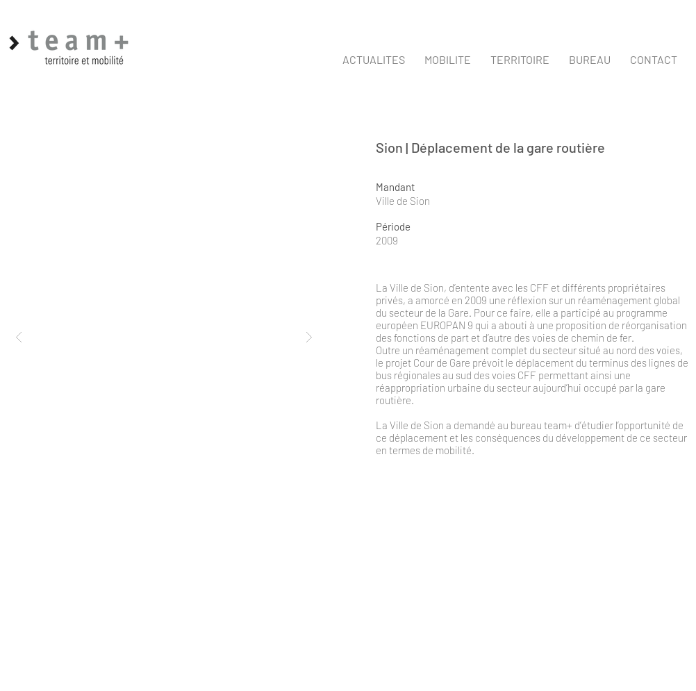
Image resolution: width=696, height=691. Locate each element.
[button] (448, 60)
